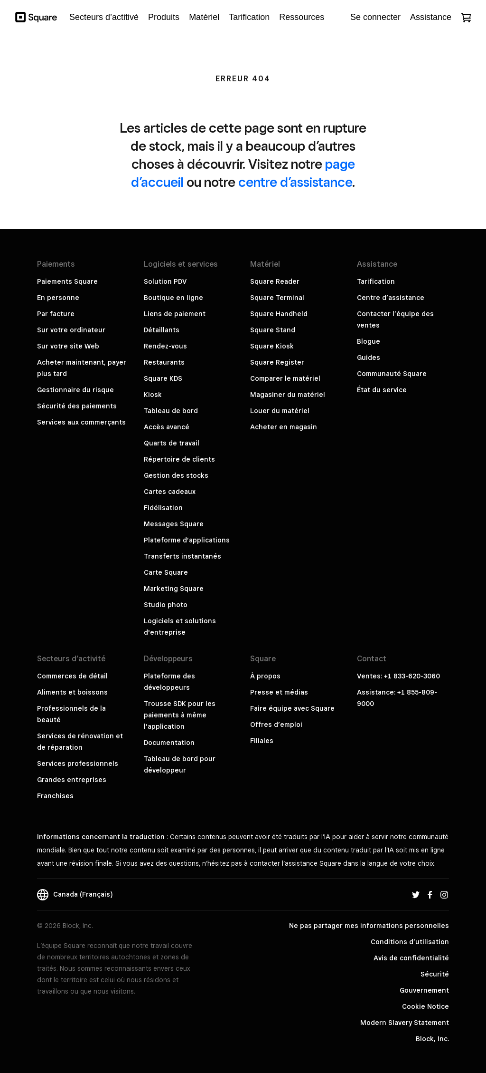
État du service (382, 390)
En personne (58, 297)
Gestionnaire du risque (75, 390)
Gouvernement (424, 990)
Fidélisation (163, 508)
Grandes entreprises (71, 779)
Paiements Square (67, 281)
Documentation (169, 742)
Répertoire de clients (179, 459)
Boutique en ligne (173, 297)
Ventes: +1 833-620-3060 (398, 676)
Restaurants (164, 362)
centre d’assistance (295, 182)
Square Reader (274, 281)
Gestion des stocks (176, 475)
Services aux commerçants (81, 422)
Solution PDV (165, 281)
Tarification (376, 281)
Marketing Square (174, 588)
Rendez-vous (165, 346)
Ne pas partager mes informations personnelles (369, 925)
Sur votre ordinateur (71, 330)
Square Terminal (277, 297)
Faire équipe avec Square (292, 708)
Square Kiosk (272, 346)
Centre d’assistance (390, 297)
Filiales (261, 740)
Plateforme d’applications (187, 540)
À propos (265, 676)
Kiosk (153, 394)
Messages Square (174, 524)
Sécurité (435, 974)
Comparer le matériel (285, 378)
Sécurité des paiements (77, 406)
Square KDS (163, 378)
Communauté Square (392, 373)
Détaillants (161, 330)
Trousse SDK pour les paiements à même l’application (179, 715)
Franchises (55, 796)
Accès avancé (166, 427)
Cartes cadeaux (170, 491)
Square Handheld (279, 314)
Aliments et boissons (72, 692)
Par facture (56, 314)
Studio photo (165, 605)
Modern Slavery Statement (404, 1022)
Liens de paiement (175, 314)
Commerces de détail (72, 676)
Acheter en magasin (283, 427)
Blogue (368, 341)
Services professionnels (77, 763)
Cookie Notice (425, 1006)
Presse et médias (279, 692)
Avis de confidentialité (411, 958)
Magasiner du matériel (287, 394)
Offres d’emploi (276, 724)
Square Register (277, 362)
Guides (368, 357)
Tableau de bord (171, 411)
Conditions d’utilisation (410, 942)
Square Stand (272, 330)
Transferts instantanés (182, 556)
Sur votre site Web (68, 346)
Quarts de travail (171, 443)
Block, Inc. (432, 1039)
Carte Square (166, 572)
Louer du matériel (279, 411)
